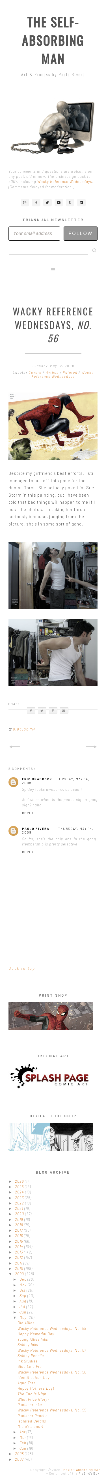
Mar (23, 1437)
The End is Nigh (32, 1394)
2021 (19, 1208)
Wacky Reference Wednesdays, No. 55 (52, 1410)
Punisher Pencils (32, 1415)
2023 (20, 1197)
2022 (20, 1203)
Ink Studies (28, 1361)
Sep (23, 1295)
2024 (20, 1192)
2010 (19, 1268)
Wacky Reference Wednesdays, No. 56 (52, 1372)
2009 (20, 1274)
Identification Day (34, 1377)
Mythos (53, 372)
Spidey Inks (28, 1344)
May (24, 1317)
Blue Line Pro (30, 1366)
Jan (23, 1448)
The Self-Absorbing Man (53, 40)
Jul (23, 1306)
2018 (19, 1225)
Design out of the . (75, 1473)
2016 (19, 1235)
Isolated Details (32, 1421)
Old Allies (26, 1323)
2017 (19, 1230)
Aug (23, 1301)
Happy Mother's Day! (36, 1388)
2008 (20, 1453)
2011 (19, 1263)
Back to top (21, 968)
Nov (24, 1285)
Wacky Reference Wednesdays (64, 181)
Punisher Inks (30, 1404)
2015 (19, 1241)
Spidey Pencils (31, 1355)
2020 (20, 1214)
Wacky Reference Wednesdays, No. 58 (52, 1328)
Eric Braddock (37, 779)
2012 (19, 1257)
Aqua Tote (27, 1383)
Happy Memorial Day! (37, 1334)
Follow (80, 233)
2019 (19, 1219)
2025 (20, 1186)
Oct (23, 1290)
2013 (19, 1252)
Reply (28, 813)
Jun (23, 1312)
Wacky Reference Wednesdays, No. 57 (52, 1350)
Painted (71, 372)
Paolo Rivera (35, 828)
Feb (23, 1443)
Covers (36, 372)
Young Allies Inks (33, 1339)
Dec (23, 1279)
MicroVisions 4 (31, 1426)
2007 (20, 1459)
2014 (19, 1246)
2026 (20, 1181)
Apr (23, 1432)
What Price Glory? (33, 1399)
